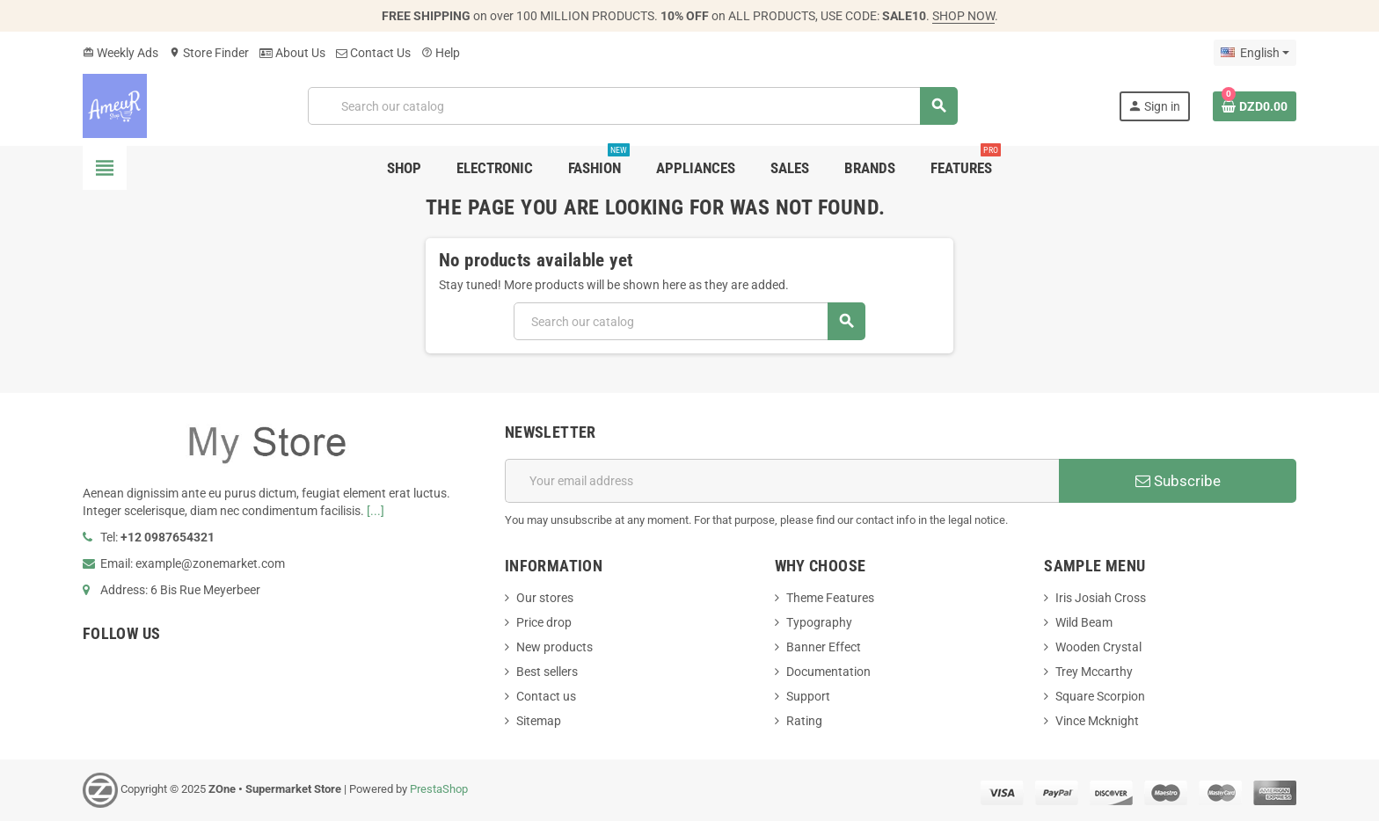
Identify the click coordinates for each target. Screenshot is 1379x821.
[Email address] (782, 481)
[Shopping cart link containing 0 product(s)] (1254, 106)
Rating (804, 721)
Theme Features (830, 598)
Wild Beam (1084, 622)
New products (554, 647)
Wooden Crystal (1098, 647)
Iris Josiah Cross (1100, 598)
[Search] (632, 106)
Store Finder (209, 53)
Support (808, 696)
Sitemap (538, 721)
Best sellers (547, 672)
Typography (819, 622)
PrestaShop (439, 789)
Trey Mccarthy (1094, 672)
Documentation (828, 672)
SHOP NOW (963, 16)
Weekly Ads (120, 53)
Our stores (544, 598)
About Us (292, 53)
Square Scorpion (1100, 696)
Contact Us (373, 53)
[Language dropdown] (1255, 53)
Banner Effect (823, 647)
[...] (375, 511)
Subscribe (1178, 481)
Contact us (546, 696)
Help (440, 53)
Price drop (544, 622)
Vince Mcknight (1097, 721)
